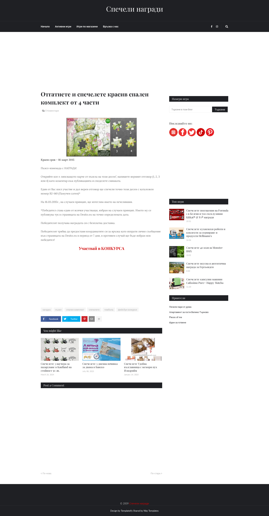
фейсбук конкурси (127, 309)
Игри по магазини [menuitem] (87, 26)
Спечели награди (134, 8)
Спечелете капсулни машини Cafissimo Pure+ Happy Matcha (204, 281)
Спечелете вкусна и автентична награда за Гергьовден (206, 265)
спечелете (94, 309)
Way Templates (151, 510)
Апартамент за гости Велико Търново (189, 312)
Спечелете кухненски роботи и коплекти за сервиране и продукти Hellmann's (205, 232)
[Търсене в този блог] (191, 109)
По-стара (155, 473)
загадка (47, 309)
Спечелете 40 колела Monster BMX (204, 249)
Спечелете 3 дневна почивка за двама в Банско (100, 365)
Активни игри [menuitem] (63, 26)
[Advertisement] (101, 65)
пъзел (58, 309)
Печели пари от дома (180, 306)
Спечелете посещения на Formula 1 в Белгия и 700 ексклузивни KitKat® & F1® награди (207, 214)
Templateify (127, 510)
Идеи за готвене (177, 322)
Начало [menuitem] (45, 26)
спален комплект (75, 309)
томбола (108, 309)
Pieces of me (175, 317)
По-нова (47, 473)
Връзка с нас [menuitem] (110, 26)
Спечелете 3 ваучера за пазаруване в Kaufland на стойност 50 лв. (56, 367)
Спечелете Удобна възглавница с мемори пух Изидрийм (140, 367)
